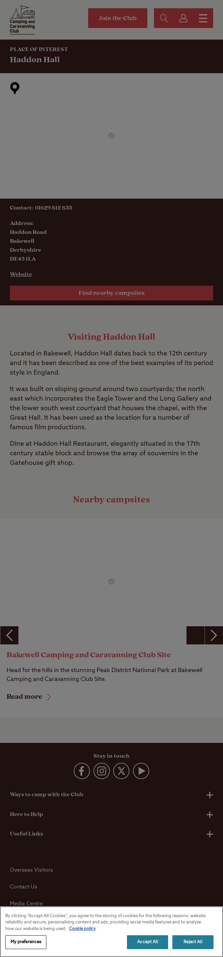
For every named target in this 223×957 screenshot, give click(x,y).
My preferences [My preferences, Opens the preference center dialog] (26, 942)
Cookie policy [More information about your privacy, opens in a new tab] (82, 929)
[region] (111, 931)
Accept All (147, 942)
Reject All (193, 942)
